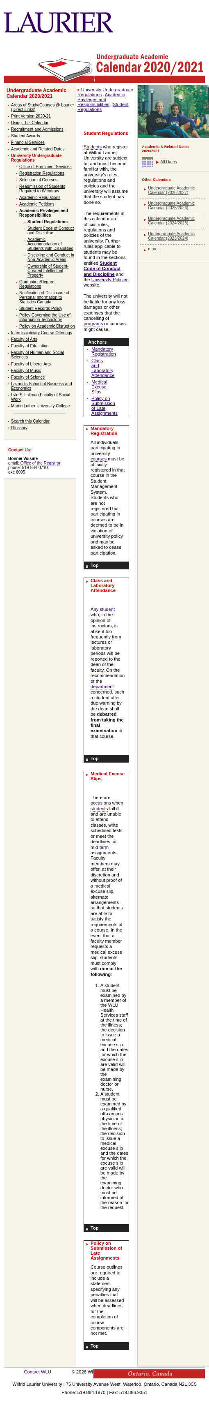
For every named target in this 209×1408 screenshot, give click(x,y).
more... (154, 249)
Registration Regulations (41, 173)
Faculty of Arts (24, 339)
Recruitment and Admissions (37, 129)
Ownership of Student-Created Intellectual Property (47, 270)
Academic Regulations (39, 197)
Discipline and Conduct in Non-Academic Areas (50, 257)
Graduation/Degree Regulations (37, 284)
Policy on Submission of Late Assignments (104, 406)
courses (99, 458)
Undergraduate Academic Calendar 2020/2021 (36, 93)
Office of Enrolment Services (45, 166)
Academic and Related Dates (38, 149)
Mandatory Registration (103, 351)
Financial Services (28, 142)
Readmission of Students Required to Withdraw (42, 188)
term (104, 847)
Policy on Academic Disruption (47, 326)
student (107, 609)
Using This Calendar (29, 122)
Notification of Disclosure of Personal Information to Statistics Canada (44, 297)
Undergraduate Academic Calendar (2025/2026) (171, 205)
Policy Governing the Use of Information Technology (44, 317)
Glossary (19, 427)
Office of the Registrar (40, 463)
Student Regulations (47, 222)
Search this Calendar (30, 421)
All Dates (168, 162)
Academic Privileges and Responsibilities (43, 212)
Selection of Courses (38, 180)
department (102, 686)
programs (93, 323)
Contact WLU (37, 1371)
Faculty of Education (29, 346)
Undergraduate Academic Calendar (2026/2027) (171, 190)
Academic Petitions (37, 204)
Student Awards (25, 136)
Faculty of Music (26, 370)
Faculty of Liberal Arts (31, 364)
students (99, 808)
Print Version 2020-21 (31, 116)
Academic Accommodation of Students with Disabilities (50, 244)
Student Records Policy (40, 308)
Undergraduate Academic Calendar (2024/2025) (171, 220)
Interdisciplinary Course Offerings (41, 333)
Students (93, 146)
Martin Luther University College (40, 406)
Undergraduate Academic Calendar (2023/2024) (171, 235)
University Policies (110, 279)
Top (95, 565)
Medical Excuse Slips (99, 386)
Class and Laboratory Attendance (103, 368)
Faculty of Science (28, 377)
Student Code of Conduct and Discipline (50, 230)
